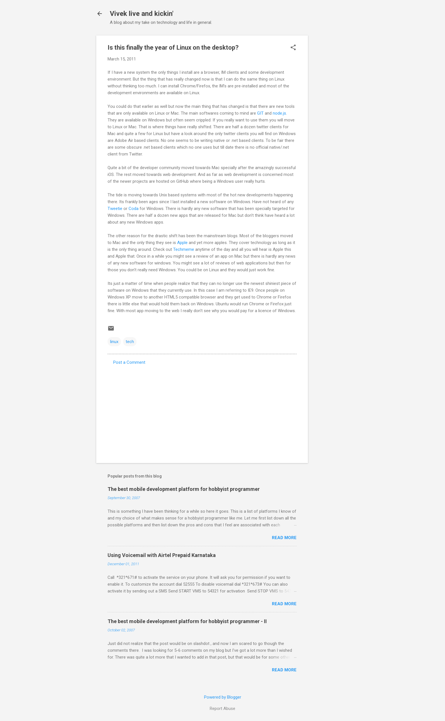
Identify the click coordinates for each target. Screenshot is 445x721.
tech (130, 341)
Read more (284, 537)
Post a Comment (129, 362)
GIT (260, 113)
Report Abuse (222, 708)
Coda (133, 208)
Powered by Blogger (222, 697)
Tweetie (115, 208)
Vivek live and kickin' (141, 14)
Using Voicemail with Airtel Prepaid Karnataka (162, 555)
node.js (279, 113)
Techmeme (183, 249)
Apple (182, 242)
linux (114, 341)
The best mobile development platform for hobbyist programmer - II (187, 621)
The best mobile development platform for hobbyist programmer (184, 489)
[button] (293, 48)
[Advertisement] (330, 120)
